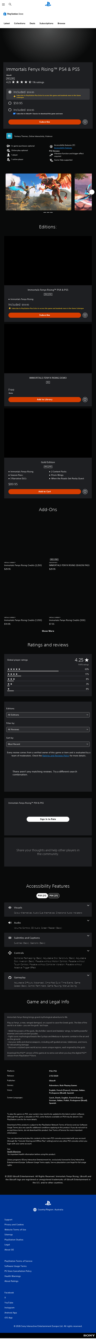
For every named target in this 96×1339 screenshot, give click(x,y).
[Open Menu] (3, 4)
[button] (63, 148)
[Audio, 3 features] (48, 925)
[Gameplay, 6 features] (48, 981)
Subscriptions (46, 23)
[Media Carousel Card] (38, 191)
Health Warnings (14, 1151)
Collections (19, 23)
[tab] (42, 895)
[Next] (91, 192)
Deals (32, 23)
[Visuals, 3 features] (48, 909)
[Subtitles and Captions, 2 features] (48, 940)
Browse (61, 23)
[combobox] (48, 714)
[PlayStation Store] (13, 13)
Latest (7, 23)
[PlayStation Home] (48, 4)
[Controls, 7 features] (48, 959)
